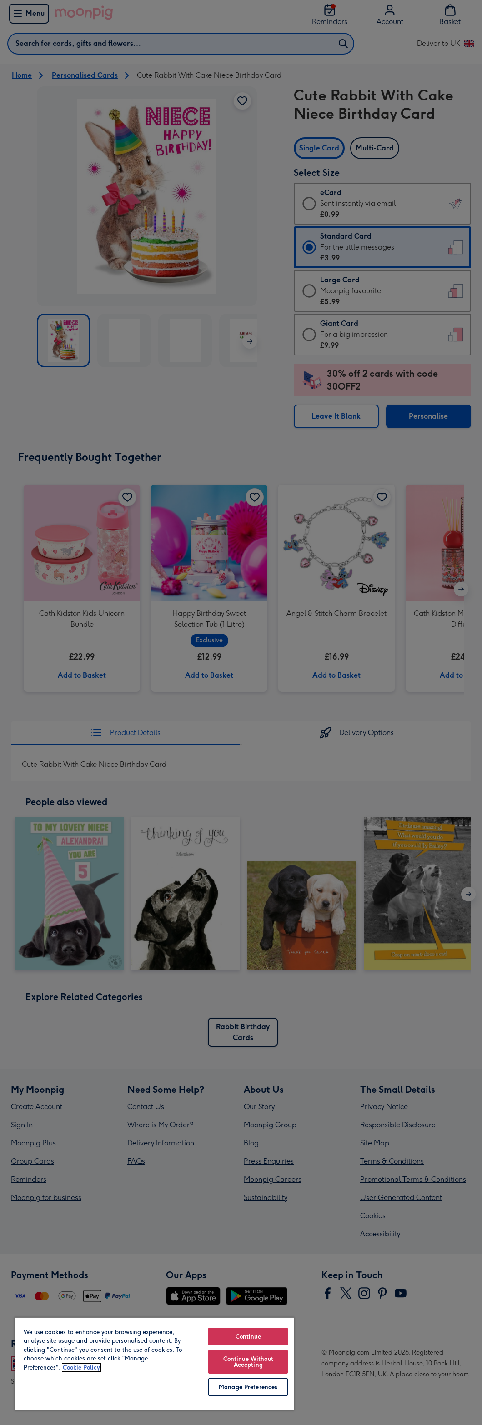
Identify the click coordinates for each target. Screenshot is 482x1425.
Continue (248, 1336)
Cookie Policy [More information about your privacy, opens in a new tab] (81, 1367)
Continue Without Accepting (248, 1361)
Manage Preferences (248, 1387)
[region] (154, 1363)
